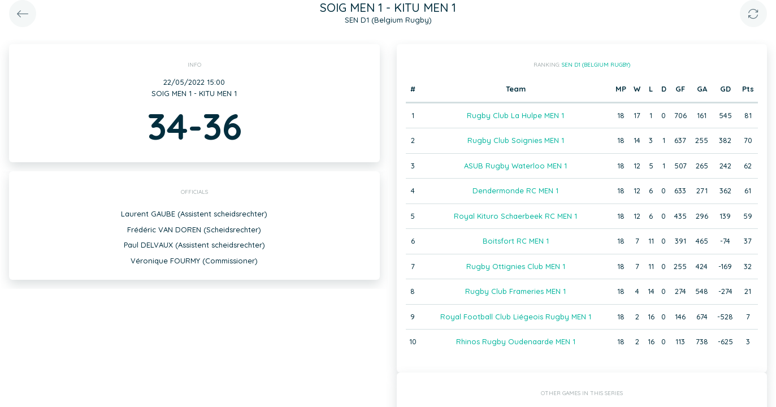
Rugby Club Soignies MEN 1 (515, 140)
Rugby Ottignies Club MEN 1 (515, 266)
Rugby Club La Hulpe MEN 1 (515, 115)
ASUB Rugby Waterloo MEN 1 (515, 165)
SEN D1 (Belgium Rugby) (596, 64)
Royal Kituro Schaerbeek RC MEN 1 (515, 215)
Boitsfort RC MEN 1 (516, 240)
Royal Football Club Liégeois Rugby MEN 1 (515, 316)
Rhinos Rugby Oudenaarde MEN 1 (515, 341)
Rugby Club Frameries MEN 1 (515, 291)
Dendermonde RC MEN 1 (515, 190)
